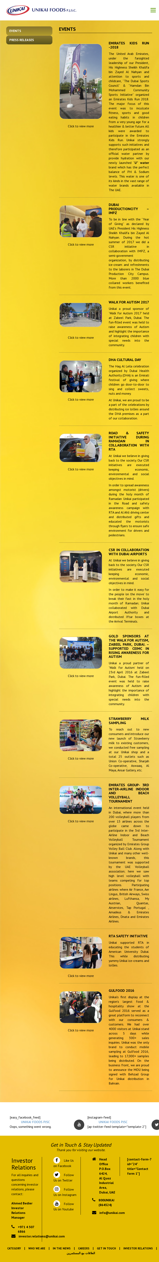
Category (14, 1248)
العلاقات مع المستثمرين (81, 1253)
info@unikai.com (112, 1213)
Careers (83, 1248)
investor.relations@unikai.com (42, 1236)
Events (15, 31)
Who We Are (36, 1248)
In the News (62, 1248)
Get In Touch (106, 1248)
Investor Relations (138, 1248)
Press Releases (21, 40)
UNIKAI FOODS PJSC (35, 1122)
